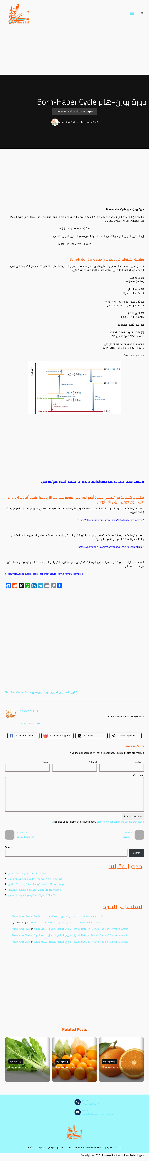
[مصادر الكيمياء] (18, 13)
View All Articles (30, 723)
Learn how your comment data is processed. (98, 821)
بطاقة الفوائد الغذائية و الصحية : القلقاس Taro (33, 895)
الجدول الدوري (56, 1147)
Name (46, 762)
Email (93, 762)
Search (9, 847)
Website (139, 762)
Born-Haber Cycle (21, 692)
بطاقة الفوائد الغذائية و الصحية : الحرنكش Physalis (35, 878)
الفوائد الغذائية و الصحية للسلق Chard (28, 873)
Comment (137, 775)
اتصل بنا (119, 1147)
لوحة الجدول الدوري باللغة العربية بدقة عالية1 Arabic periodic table (69, 916)
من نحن (108, 1147)
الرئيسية (30, 1147)
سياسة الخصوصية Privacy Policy (84, 1147)
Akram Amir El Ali (21, 916)
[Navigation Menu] (132, 13)
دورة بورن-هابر (40, 692)
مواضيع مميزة (15, 1061)
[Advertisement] (74, 51)
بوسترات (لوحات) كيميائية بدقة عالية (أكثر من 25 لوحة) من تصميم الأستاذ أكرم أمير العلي (92, 481)
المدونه (41, 1147)
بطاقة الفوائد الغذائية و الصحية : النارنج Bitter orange (36, 884)
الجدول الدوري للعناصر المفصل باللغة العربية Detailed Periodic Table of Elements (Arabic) (81, 928)
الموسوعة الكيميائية (80, 111)
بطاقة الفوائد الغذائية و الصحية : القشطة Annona (34, 889)
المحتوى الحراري (60, 692)
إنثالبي (75, 692)
